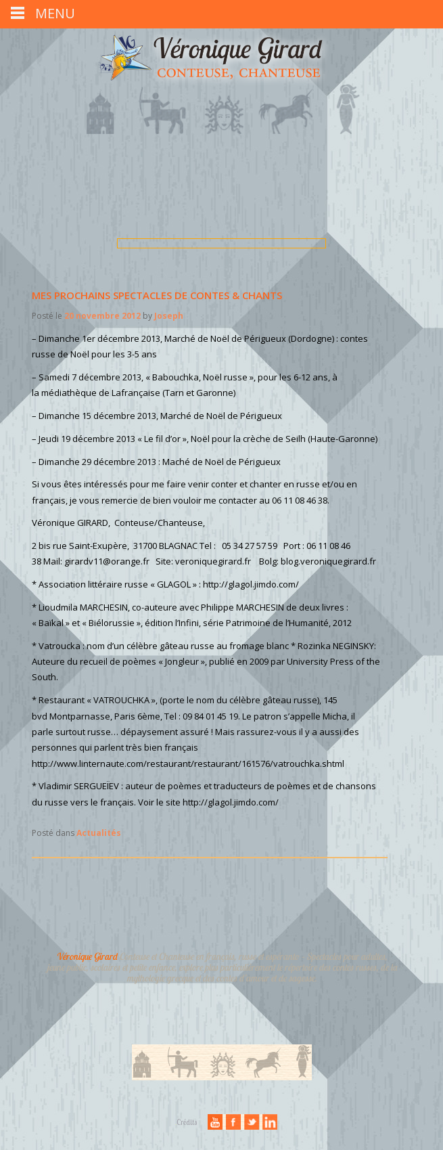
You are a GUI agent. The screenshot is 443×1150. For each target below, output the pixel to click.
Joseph (168, 316)
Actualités (98, 833)
